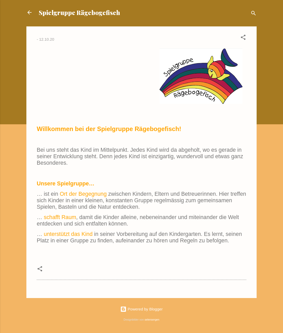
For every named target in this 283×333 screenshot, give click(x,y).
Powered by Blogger (141, 309)
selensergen (152, 319)
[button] (243, 38)
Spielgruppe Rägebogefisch (79, 12)
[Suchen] (253, 14)
